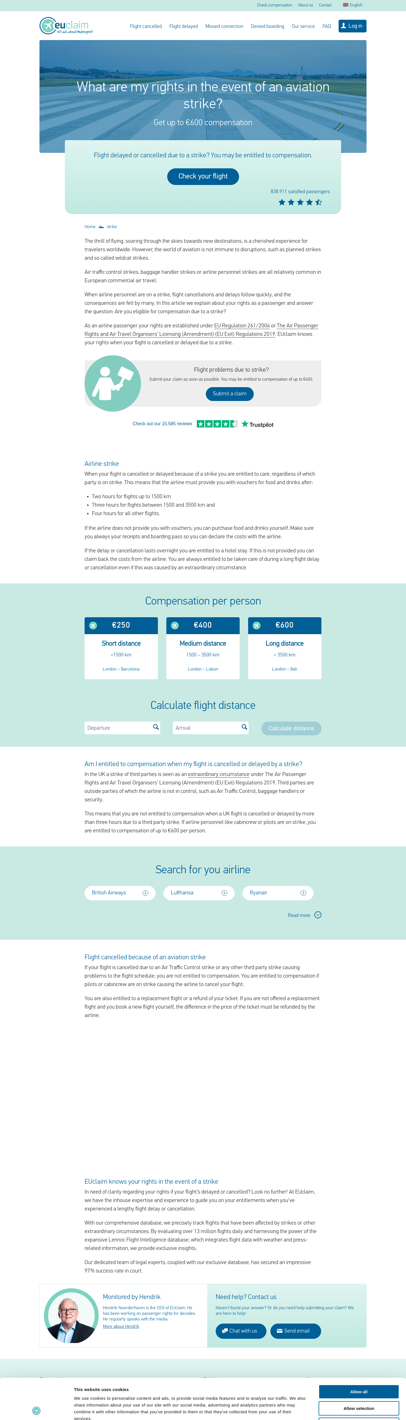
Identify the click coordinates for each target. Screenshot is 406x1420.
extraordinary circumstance (219, 756)
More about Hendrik (121, 1308)
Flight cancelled (146, 26)
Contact (325, 5)
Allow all (359, 1351)
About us (305, 5)
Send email (293, 1312)
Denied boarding (267, 26)
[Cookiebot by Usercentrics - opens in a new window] (36, 1409)
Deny (359, 1384)
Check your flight (203, 176)
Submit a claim (230, 394)
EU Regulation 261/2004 (242, 326)
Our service (303, 26)
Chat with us (239, 1312)
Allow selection (358, 1367)
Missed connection (224, 26)
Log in (355, 26)
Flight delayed (183, 26)
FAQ (327, 26)
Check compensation (274, 5)
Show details (296, 1408)
